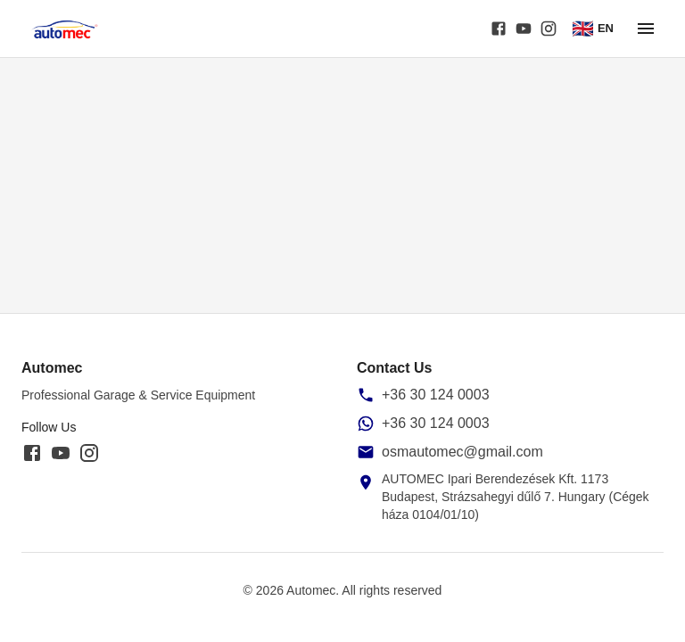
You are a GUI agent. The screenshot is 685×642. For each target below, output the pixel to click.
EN (593, 28)
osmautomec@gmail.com (462, 451)
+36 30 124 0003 (436, 394)
